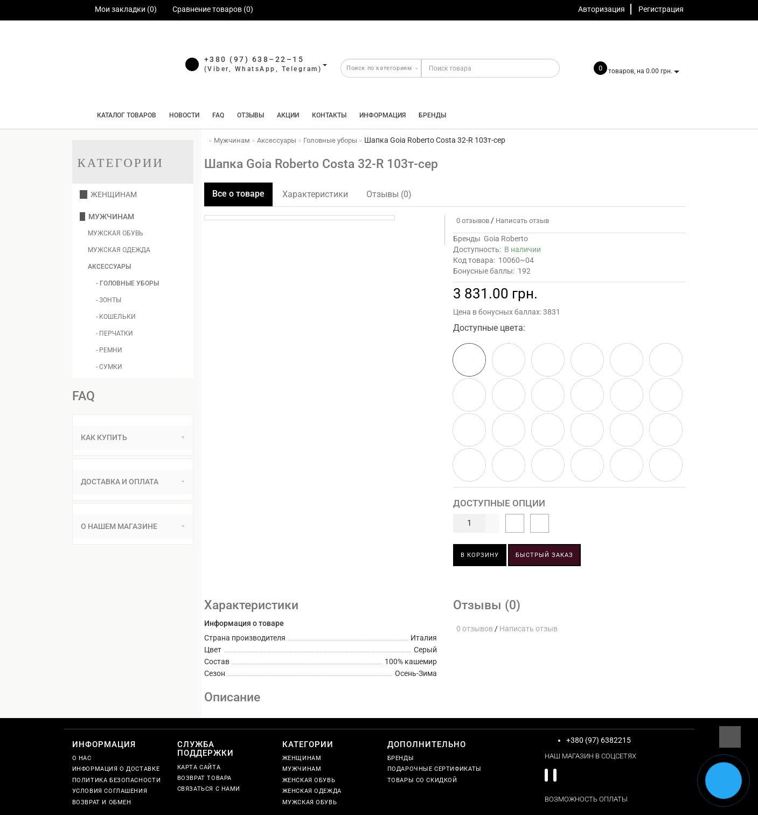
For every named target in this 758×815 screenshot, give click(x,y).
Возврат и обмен (101, 802)
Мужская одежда (119, 250)
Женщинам (108, 194)
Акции (288, 115)
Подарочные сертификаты (434, 768)
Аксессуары (109, 266)
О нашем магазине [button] (133, 526)
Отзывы (250, 115)
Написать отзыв (522, 221)
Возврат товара (204, 778)
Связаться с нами (209, 788)
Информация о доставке (116, 768)
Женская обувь (309, 780)
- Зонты (108, 300)
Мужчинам (107, 216)
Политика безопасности (116, 780)
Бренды (432, 115)
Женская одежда (312, 791)
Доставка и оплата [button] (133, 481)
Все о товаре (238, 194)
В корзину (480, 555)
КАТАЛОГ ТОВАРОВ (124, 115)
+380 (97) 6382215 (598, 740)
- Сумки (109, 367)
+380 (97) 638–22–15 (254, 59)
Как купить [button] (133, 437)
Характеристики (315, 194)
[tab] (133, 438)
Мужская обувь (115, 233)
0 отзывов (471, 221)
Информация (382, 115)
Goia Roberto (506, 238)
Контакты (329, 115)
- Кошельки (116, 317)
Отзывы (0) (389, 194)
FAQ (218, 115)
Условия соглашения (110, 791)
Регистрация (661, 9)
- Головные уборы (127, 283)
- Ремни (109, 350)
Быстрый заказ (544, 555)
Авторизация (601, 9)
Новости (184, 115)
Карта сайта (199, 767)
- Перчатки (114, 333)
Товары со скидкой (422, 780)
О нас (82, 758)
